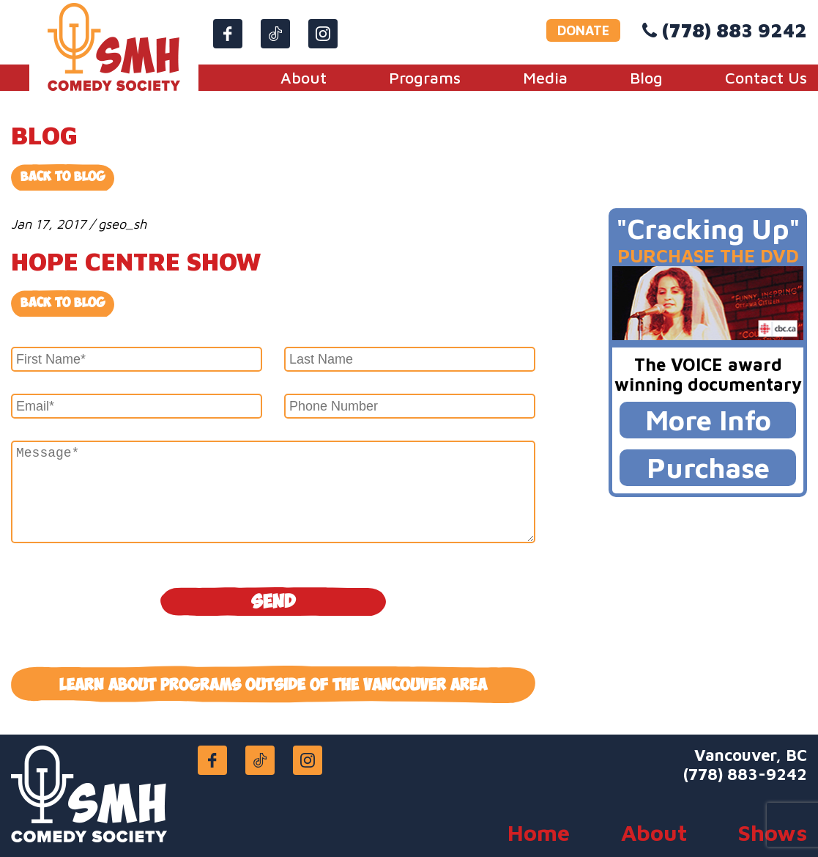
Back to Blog (63, 177)
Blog (646, 77)
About (303, 77)
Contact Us (766, 77)
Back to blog (63, 303)
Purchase (708, 467)
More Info (708, 419)
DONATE (583, 30)
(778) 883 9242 (734, 30)
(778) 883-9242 (745, 774)
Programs (425, 77)
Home (538, 832)
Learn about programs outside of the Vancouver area (273, 685)
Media (545, 77)
